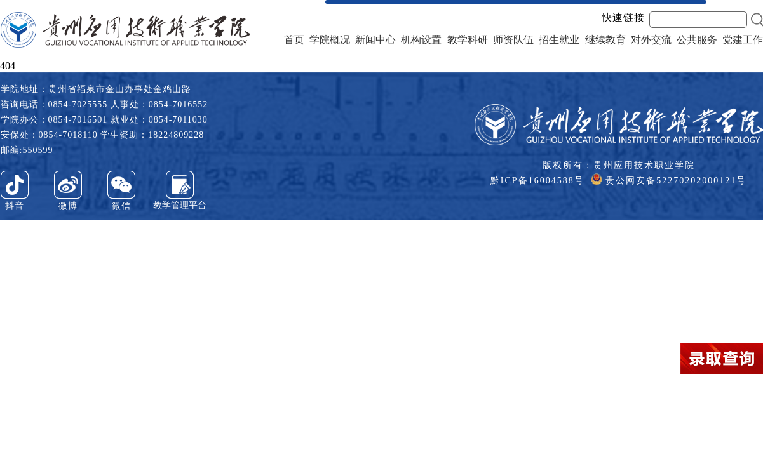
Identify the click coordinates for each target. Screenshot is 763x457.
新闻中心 (375, 40)
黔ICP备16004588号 (537, 180)
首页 (294, 40)
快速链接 (623, 18)
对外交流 (651, 40)
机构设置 (421, 40)
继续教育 (605, 40)
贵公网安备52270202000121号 (669, 179)
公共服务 (697, 40)
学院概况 (329, 40)
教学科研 (467, 40)
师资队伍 (513, 40)
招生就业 (559, 40)
